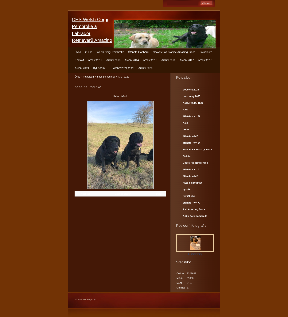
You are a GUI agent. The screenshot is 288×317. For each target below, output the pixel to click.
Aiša (185, 122)
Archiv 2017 (187, 60)
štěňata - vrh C (191, 169)
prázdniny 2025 (191, 96)
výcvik (186, 189)
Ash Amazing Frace (194, 209)
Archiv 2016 (168, 60)
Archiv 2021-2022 (123, 68)
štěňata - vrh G (191, 116)
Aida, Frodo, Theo (193, 102)
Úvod (78, 52)
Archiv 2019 (82, 68)
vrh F (186, 129)
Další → (160, 193)
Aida (185, 109)
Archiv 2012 (95, 60)
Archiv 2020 (145, 68)
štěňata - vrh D (191, 142)
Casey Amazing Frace (195, 162)
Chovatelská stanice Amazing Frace (174, 52)
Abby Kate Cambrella (195, 216)
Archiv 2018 (205, 60)
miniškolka (189, 196)
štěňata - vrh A (191, 202)
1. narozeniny (195, 254)
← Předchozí (83, 193)
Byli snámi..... (101, 68)
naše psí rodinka (106, 76)
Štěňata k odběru (138, 52)
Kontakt (79, 60)
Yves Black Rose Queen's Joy (197, 150)
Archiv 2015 (150, 60)
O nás (88, 52)
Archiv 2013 (113, 60)
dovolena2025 (191, 89)
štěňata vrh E (190, 136)
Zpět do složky (123, 193)
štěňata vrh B (190, 176)
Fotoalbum (206, 52)
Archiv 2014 (132, 60)
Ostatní (187, 156)
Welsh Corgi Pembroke (110, 52)
